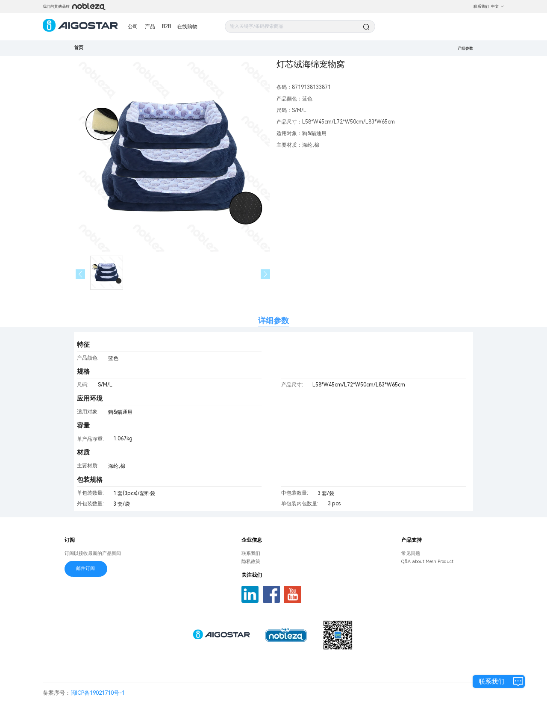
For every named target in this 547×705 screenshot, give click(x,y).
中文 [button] (497, 6)
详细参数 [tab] (273, 320)
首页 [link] (78, 47)
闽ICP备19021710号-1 (98, 693)
